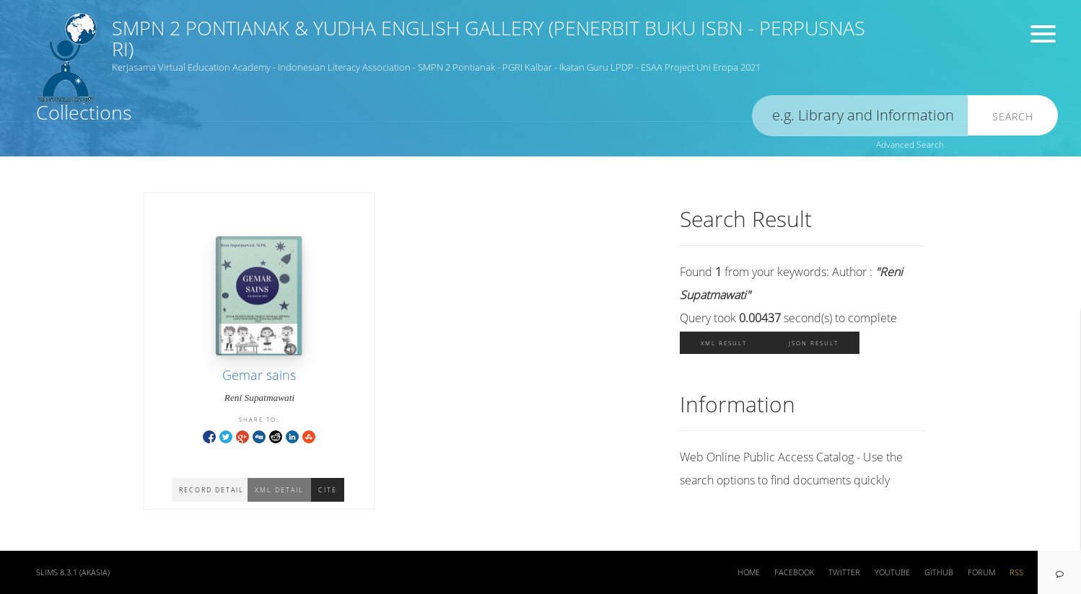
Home (749, 572)
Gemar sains (259, 375)
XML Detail (279, 490)
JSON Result (814, 343)
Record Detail (211, 490)
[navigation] (1059, 572)
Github (938, 572)
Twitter (844, 572)
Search (1012, 116)
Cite (327, 490)
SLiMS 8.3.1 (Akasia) (73, 572)
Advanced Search (910, 144)
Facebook (794, 572)
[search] (860, 115)
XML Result (724, 343)
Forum (981, 572)
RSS (1016, 572)
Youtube (892, 572)
